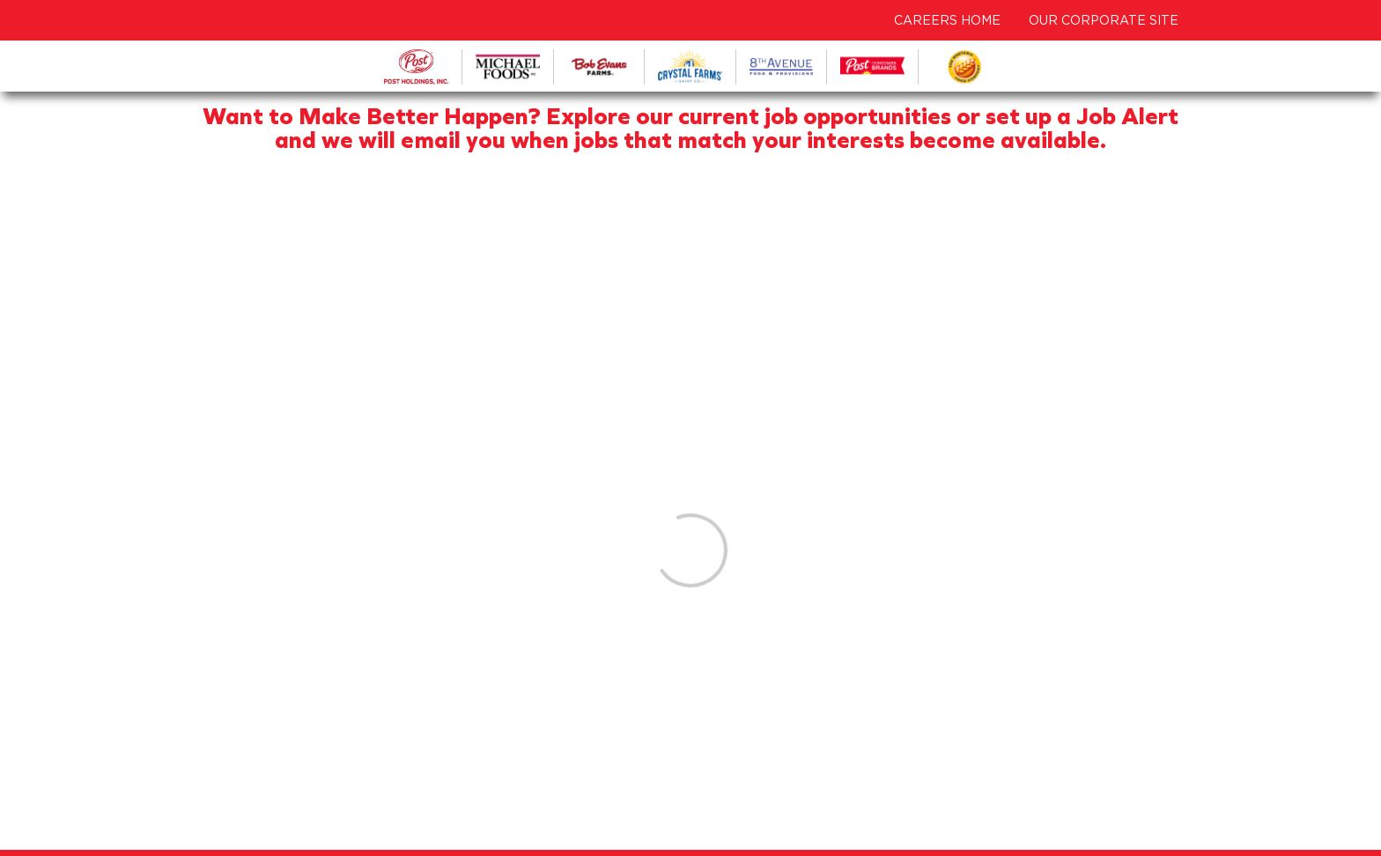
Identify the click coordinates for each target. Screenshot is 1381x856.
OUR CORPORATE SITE (1103, 20)
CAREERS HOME (947, 20)
